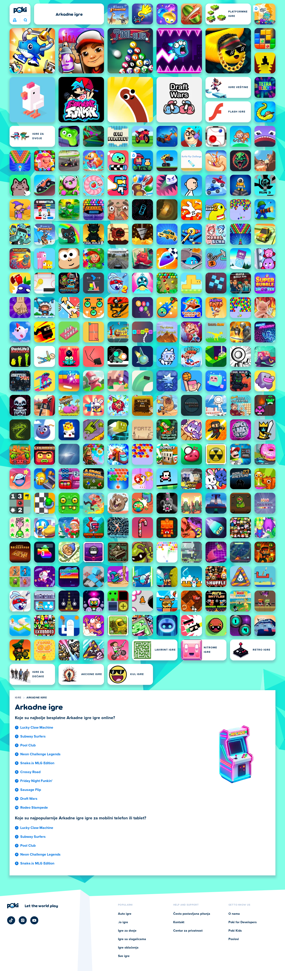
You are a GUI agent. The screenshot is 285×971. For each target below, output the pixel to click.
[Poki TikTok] (11, 920)
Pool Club (28, 745)
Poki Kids (235, 930)
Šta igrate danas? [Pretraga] (25, 20)
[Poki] (20, 10)
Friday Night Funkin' (36, 781)
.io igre (123, 922)
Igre (18, 697)
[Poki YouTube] (34, 920)
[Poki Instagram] (23, 920)
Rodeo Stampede (34, 807)
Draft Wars (28, 798)
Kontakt (178, 922)
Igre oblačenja (128, 947)
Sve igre (124, 956)
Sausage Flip (30, 790)
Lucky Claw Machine (36, 727)
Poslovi (233, 939)
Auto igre (124, 913)
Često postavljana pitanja (191, 913)
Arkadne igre (36, 697)
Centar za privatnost (188, 930)
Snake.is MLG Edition (37, 763)
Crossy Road (30, 772)
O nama (234, 913)
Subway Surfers (33, 736)
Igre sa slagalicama (132, 939)
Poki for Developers (242, 922)
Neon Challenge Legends (40, 754)
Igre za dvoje (127, 930)
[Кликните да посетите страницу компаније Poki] (32, 905)
